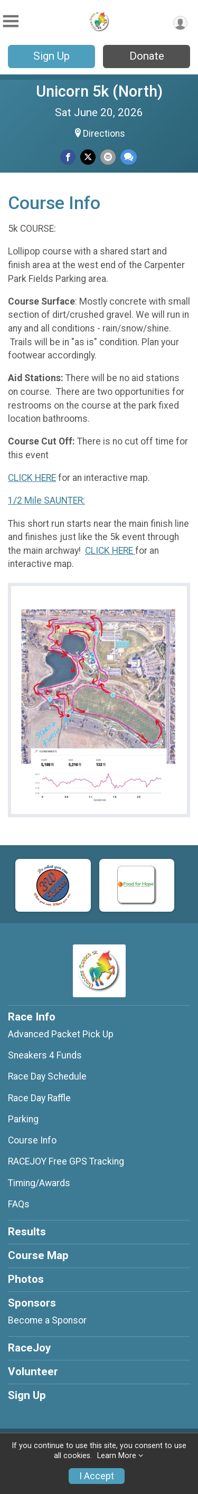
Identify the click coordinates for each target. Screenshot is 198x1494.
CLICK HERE (32, 477)
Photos (26, 1279)
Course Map (38, 1255)
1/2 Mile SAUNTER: (46, 500)
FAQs (19, 1204)
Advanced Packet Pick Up (61, 1034)
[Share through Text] (128, 157)
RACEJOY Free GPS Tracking (66, 1161)
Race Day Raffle (39, 1098)
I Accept (96, 1476)
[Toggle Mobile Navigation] (10, 21)
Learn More (116, 1455)
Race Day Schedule (47, 1076)
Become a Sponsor (47, 1320)
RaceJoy (29, 1347)
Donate (146, 56)
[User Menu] (180, 23)
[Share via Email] (108, 157)
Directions (104, 133)
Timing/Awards (39, 1183)
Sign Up (51, 56)
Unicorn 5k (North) (99, 91)
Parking (23, 1119)
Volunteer (33, 1371)
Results (27, 1231)
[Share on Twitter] (88, 157)
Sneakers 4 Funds (45, 1055)
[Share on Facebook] (68, 157)
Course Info (32, 1140)
